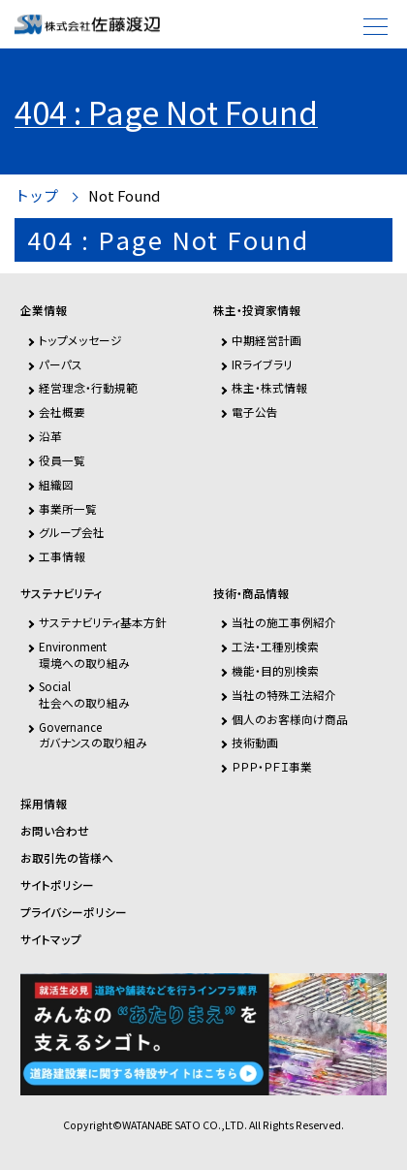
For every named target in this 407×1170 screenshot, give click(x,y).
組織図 (56, 484)
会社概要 (62, 411)
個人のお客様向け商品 (290, 719)
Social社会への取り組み (84, 694)
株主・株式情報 (269, 387)
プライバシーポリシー (73, 912)
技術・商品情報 (251, 593)
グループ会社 (72, 531)
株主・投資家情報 (256, 310)
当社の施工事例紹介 (284, 622)
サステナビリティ (61, 593)
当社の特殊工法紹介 (284, 694)
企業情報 (43, 310)
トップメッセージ (80, 340)
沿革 (50, 435)
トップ (36, 196)
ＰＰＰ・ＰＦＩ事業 (272, 766)
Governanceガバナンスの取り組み (93, 734)
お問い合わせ (54, 830)
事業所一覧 (68, 508)
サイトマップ (50, 939)
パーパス (60, 364)
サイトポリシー (57, 885)
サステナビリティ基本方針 (103, 622)
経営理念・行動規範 (88, 387)
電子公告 (255, 411)
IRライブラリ (262, 364)
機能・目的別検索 (275, 670)
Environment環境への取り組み (84, 654)
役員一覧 (62, 460)
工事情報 (62, 556)
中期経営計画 (266, 340)
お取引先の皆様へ (66, 858)
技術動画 (255, 742)
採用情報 (43, 803)
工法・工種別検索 (275, 646)
